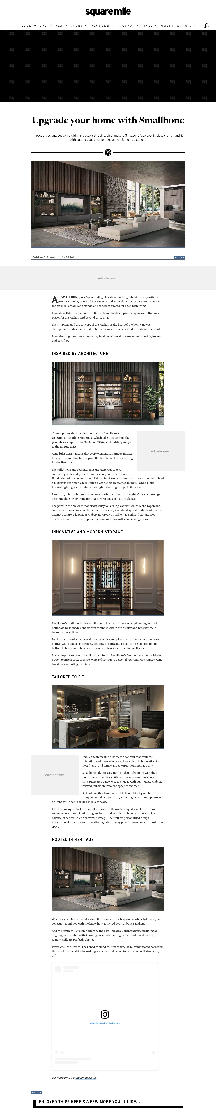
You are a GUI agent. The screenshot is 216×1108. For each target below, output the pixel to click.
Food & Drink (100, 25)
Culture (25, 25)
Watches (76, 25)
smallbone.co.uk (85, 1078)
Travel (147, 25)
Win (178, 25)
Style (44, 25)
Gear (59, 25)
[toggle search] (207, 26)
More (187, 25)
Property (166, 25)
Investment (126, 25)
